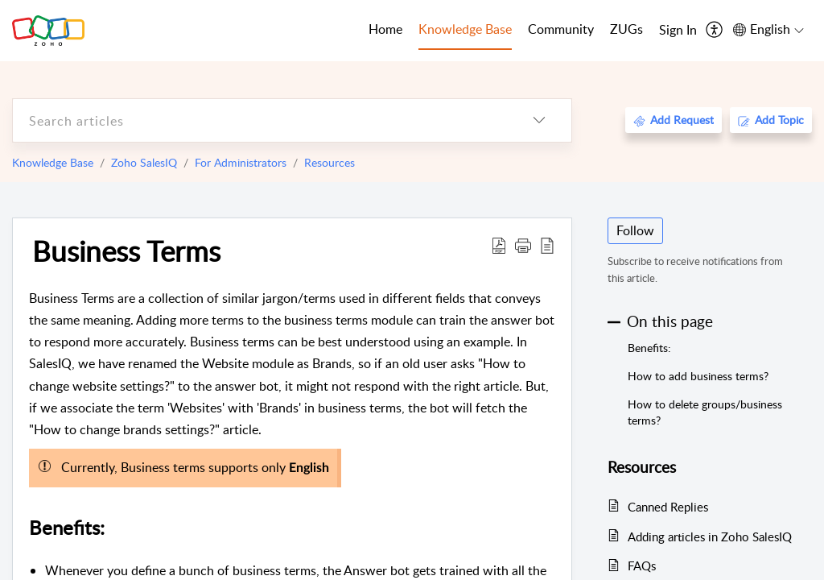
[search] (260, 120)
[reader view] (547, 244)
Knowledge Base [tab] (465, 29)
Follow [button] (635, 230)
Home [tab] (385, 29)
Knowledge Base (52, 162)
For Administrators (240, 162)
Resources (329, 162)
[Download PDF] (499, 244)
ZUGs (626, 29)
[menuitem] (678, 30)
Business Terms (126, 250)
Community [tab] (561, 29)
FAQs (642, 565)
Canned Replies (668, 507)
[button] (523, 244)
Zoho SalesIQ (144, 162)
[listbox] (539, 120)
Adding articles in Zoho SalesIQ (710, 536)
